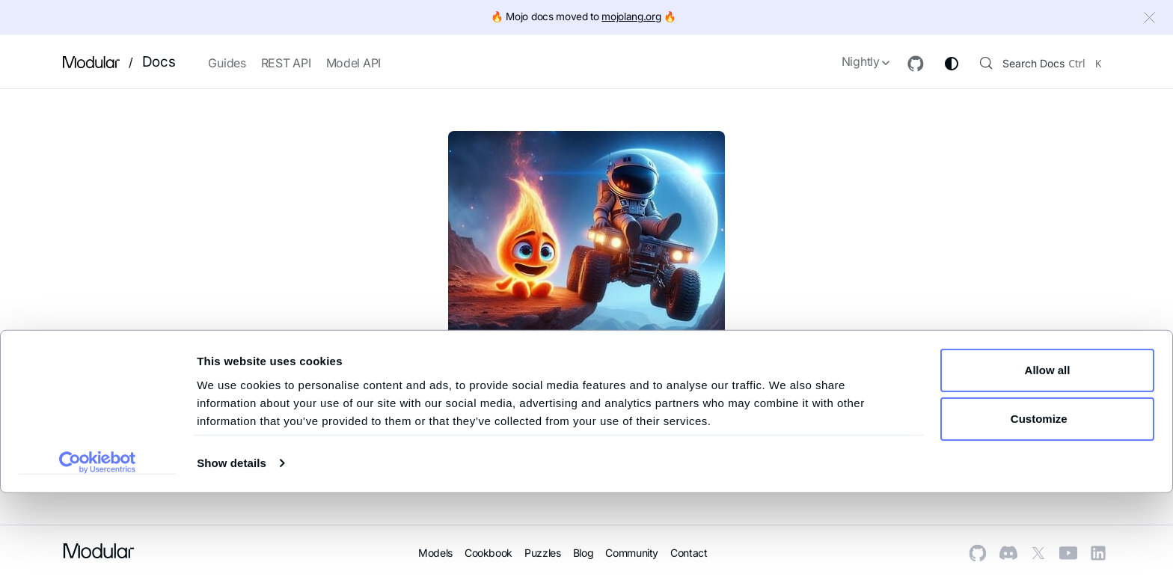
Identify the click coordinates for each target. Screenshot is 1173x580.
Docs (159, 61)
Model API (353, 62)
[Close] (1151, 19)
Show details (231, 549)
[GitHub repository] (902, 64)
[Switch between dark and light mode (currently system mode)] (938, 64)
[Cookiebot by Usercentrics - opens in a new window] (97, 549)
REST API (286, 62)
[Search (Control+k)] (1036, 62)
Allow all (1048, 457)
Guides (226, 62)
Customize (1048, 505)
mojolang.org (631, 16)
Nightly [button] (847, 61)
